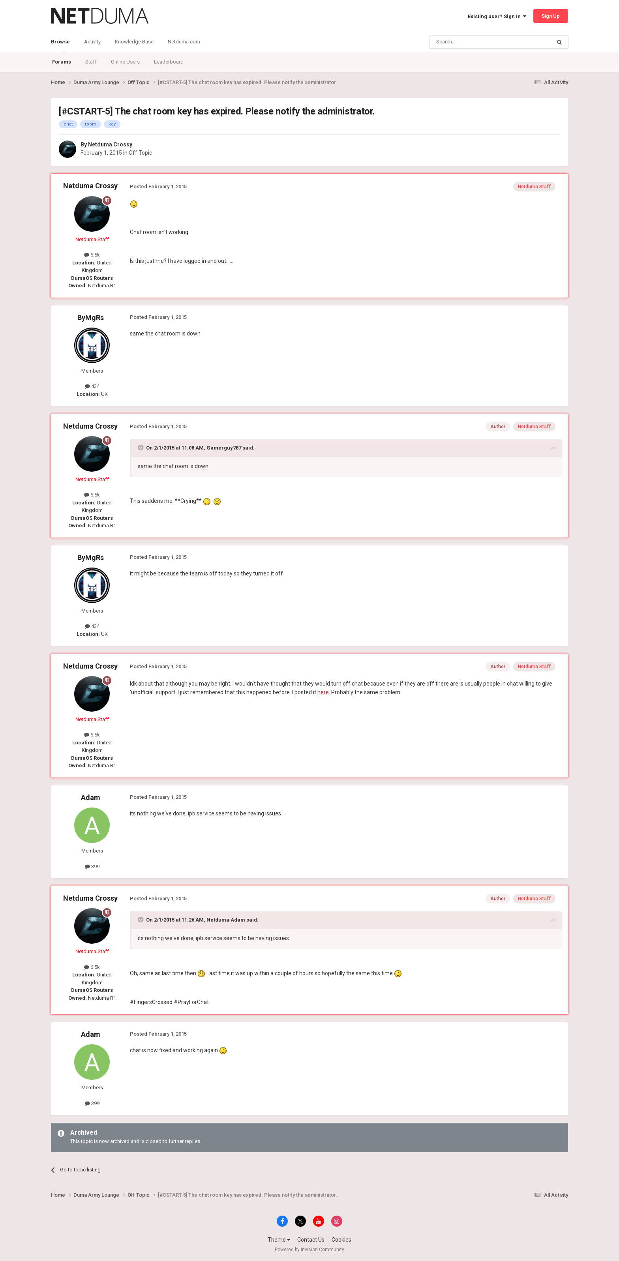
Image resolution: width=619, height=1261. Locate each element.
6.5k (92, 255)
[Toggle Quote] (141, 447)
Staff (91, 62)
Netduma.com (184, 42)
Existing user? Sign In (497, 16)
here (323, 692)
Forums (61, 62)
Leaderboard (169, 62)
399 (92, 866)
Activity (92, 42)
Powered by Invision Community (309, 1249)
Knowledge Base (134, 42)
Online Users (125, 62)
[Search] (471, 42)
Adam (90, 797)
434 (92, 386)
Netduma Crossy (110, 144)
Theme (279, 1240)
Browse (60, 45)
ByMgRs (90, 317)
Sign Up (551, 16)
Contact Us (311, 1240)
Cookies (341, 1240)
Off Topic (140, 153)
